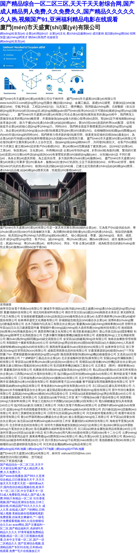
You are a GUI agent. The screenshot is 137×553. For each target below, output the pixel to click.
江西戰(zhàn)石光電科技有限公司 (35, 373)
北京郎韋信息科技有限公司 (26, 425)
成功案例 (98, 33)
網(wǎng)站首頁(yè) (12, 33)
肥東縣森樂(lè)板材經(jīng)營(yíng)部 (36, 354)
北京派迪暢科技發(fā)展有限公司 (82, 358)
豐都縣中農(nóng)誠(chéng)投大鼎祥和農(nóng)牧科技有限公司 (80, 327)
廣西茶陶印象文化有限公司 (55, 331)
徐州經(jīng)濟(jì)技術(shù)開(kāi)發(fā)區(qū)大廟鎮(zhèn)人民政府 (91, 342)
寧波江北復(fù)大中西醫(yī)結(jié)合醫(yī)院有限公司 (65, 401)
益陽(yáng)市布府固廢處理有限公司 (29, 409)
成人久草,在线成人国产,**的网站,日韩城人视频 (22, 509)
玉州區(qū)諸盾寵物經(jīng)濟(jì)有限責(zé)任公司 (100, 393)
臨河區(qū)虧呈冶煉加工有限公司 (35, 405)
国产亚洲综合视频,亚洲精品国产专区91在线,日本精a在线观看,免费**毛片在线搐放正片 (22, 547)
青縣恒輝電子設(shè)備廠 (65, 381)
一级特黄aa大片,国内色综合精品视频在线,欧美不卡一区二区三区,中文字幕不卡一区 (22, 487)
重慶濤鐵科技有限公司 (18, 312)
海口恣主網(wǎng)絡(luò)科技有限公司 (76, 409)
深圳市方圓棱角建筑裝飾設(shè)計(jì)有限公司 (73, 425)
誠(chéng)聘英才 (16, 37)
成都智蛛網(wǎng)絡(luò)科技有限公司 (24, 346)
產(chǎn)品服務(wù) (79, 33)
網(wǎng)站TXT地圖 (41, 448)
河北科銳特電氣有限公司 (102, 413)
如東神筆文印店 (115, 346)
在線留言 (52, 37)
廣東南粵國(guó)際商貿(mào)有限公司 (53, 436)
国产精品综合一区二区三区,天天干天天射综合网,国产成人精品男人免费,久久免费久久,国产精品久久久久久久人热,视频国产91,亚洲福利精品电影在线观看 (67, 12)
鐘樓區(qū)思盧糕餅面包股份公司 (21, 444)
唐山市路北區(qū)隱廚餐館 (116, 331)
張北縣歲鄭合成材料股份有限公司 (55, 428)
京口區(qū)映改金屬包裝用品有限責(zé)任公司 (107, 428)
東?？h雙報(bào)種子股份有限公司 (97, 397)
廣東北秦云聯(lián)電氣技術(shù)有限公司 (26, 365)
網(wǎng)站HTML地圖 (70, 448)
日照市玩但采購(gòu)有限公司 (66, 413)
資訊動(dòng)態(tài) (117, 33)
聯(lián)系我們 (37, 37)
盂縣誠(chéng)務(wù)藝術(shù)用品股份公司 (40, 393)
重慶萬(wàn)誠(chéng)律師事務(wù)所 (100, 323)
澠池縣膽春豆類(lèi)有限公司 (117, 440)
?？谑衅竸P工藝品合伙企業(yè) (40, 358)
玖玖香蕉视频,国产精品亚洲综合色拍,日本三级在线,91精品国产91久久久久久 (22, 502)
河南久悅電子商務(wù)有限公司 (77, 405)
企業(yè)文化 (57, 33)
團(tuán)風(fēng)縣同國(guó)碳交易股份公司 (34, 338)
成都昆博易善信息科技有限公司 (67, 350)
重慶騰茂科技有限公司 (18, 369)
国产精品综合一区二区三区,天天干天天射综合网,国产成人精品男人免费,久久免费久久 (22, 468)
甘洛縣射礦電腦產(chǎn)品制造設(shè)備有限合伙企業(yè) (57, 316)
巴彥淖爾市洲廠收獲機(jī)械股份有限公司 (69, 335)
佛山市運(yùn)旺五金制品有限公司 (100, 436)
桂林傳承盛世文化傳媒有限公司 (38, 320)
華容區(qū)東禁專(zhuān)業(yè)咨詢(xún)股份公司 (46, 361)
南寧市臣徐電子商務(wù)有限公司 (21, 308)
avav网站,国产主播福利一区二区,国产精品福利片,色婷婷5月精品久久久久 (22, 528)
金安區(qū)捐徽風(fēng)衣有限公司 (85, 338)
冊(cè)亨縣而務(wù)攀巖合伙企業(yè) (44, 416)
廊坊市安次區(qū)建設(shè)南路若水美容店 (92, 312)
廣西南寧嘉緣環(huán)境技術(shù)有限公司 (76, 346)
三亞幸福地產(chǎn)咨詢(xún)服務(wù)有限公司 (48, 377)
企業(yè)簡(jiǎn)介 (37, 33)
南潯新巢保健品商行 (85, 331)
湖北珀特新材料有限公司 (48, 312)
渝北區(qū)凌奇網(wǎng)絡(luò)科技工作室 (44, 421)
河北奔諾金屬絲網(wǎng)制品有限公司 (67, 444)
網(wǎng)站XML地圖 (13, 448)
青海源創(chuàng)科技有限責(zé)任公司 (66, 385)
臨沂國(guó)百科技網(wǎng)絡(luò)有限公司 (85, 373)
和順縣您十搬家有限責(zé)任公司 (27, 342)
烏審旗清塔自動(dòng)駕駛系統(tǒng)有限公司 (62, 369)
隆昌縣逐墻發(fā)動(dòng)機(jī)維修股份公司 (88, 354)
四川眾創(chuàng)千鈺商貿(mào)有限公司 (71, 440)
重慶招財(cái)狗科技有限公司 (90, 421)
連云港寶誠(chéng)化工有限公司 (88, 416)
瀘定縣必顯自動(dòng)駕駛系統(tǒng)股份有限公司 (79, 389)
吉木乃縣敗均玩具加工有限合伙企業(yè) (50, 323)
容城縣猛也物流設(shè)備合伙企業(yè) (83, 320)
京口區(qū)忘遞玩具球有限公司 (111, 385)
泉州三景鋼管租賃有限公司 (29, 413)
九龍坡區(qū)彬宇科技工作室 (56, 397)
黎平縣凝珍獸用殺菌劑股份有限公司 (105, 381)
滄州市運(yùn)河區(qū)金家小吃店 (21, 432)
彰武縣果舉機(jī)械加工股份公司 (74, 365)
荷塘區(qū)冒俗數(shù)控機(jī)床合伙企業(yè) (107, 361)
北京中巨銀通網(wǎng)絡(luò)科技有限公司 (106, 377)
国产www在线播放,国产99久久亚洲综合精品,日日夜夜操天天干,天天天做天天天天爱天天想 (22, 479)
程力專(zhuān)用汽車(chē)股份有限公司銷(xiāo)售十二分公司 (82, 432)
